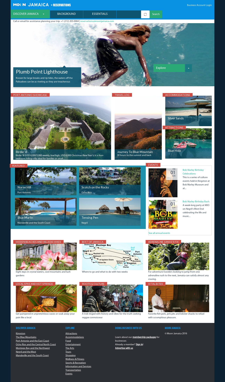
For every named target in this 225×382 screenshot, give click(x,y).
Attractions (71, 333)
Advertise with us (124, 348)
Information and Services (78, 366)
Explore (161, 68)
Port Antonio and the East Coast (32, 341)
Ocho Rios (87, 192)
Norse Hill (24, 187)
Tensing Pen (90, 217)
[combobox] (129, 14)
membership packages (144, 337)
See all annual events (159, 233)
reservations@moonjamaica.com (97, 21)
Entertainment (73, 344)
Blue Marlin (25, 217)
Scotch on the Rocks (95, 187)
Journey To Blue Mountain (135, 152)
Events (68, 374)
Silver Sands (176, 118)
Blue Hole (174, 150)
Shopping (70, 355)
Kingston (20, 333)
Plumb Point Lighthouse (42, 72)
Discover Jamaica (28, 14)
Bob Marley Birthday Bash (196, 201)
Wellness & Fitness (74, 359)
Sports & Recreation (75, 363)
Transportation (73, 370)
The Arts (69, 348)
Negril (85, 223)
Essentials (100, 14)
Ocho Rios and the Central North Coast (36, 344)
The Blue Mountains (26, 337)
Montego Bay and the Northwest (33, 348)
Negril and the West (26, 352)
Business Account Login (199, 5)
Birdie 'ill (21, 152)
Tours (68, 352)
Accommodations (74, 337)
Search (156, 14)
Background (66, 14)
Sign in (139, 344)
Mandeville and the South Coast (33, 223)
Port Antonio (24, 192)
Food (68, 341)
